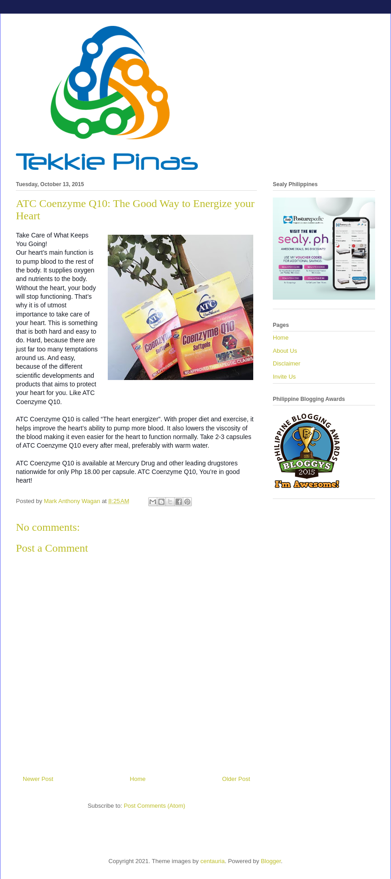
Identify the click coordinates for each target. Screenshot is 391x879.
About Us (285, 350)
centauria (213, 861)
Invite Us (284, 376)
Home (138, 778)
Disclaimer (287, 363)
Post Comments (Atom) (154, 805)
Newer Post (38, 778)
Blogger (271, 861)
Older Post (236, 778)
